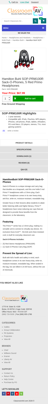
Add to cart (30, 98)
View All (7, 339)
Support (35, 2)
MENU (5, 28)
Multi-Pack (6, 40)
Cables (7, 327)
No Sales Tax (24, 33)
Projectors (8, 336)
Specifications (24, 149)
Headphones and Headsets (20, 38)
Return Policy (9, 376)
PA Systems (8, 333)
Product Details (24, 143)
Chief (6, 350)
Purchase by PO (10, 382)
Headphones (38, 38)
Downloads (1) (24, 156)
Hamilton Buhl (18, 40)
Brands (6, 346)
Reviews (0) (24, 163)
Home (4, 38)
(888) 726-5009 (8, 314)
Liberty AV (8, 359)
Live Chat (24, 2)
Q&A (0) (24, 169)
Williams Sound (10, 353)
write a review (12, 131)
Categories (8, 323)
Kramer (7, 356)
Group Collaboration (12, 330)
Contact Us (8, 373)
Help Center (9, 379)
